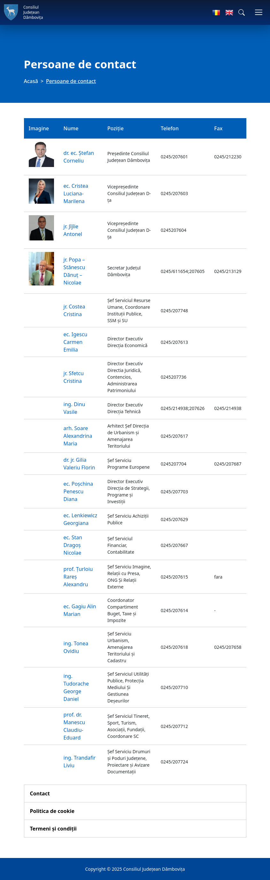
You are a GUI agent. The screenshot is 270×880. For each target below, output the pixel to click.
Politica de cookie (52, 811)
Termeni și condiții (53, 828)
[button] (241, 12)
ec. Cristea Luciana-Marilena (76, 193)
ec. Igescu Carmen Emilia (76, 342)
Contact (40, 793)
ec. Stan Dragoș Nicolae (73, 545)
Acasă (31, 81)
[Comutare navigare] (258, 12)
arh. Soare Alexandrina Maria (78, 436)
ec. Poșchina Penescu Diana (78, 491)
